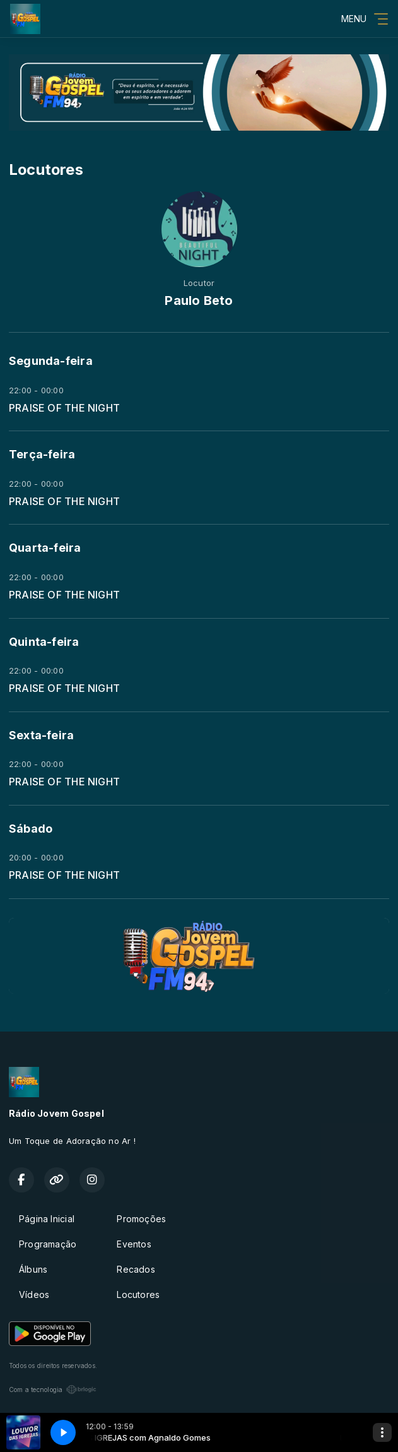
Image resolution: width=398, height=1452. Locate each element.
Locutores (138, 1294)
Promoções (141, 1218)
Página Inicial (46, 1218)
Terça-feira (42, 454)
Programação (47, 1244)
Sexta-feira (41, 735)
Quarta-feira (45, 547)
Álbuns (33, 1269)
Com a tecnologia (53, 1389)
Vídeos (34, 1294)
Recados (136, 1269)
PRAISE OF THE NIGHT (64, 408)
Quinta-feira (44, 641)
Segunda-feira (51, 360)
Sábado (30, 828)
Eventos (134, 1244)
